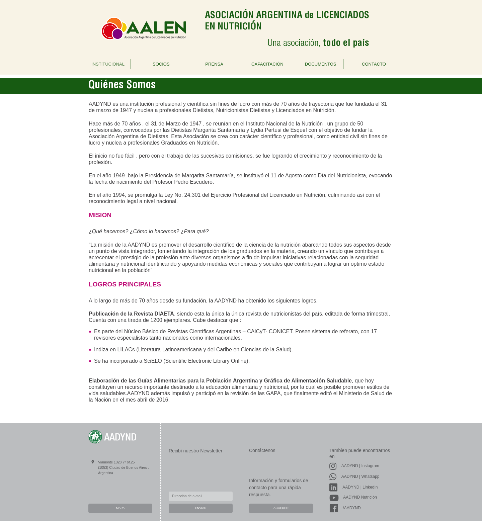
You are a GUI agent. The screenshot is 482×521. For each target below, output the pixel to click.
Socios (161, 64)
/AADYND (345, 508)
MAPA (120, 508)
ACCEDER (281, 508)
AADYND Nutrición (353, 497)
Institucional (108, 64)
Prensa (214, 64)
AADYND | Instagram (354, 465)
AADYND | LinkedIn (353, 487)
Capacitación (267, 64)
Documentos (320, 64)
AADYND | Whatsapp (354, 476)
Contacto (374, 64)
